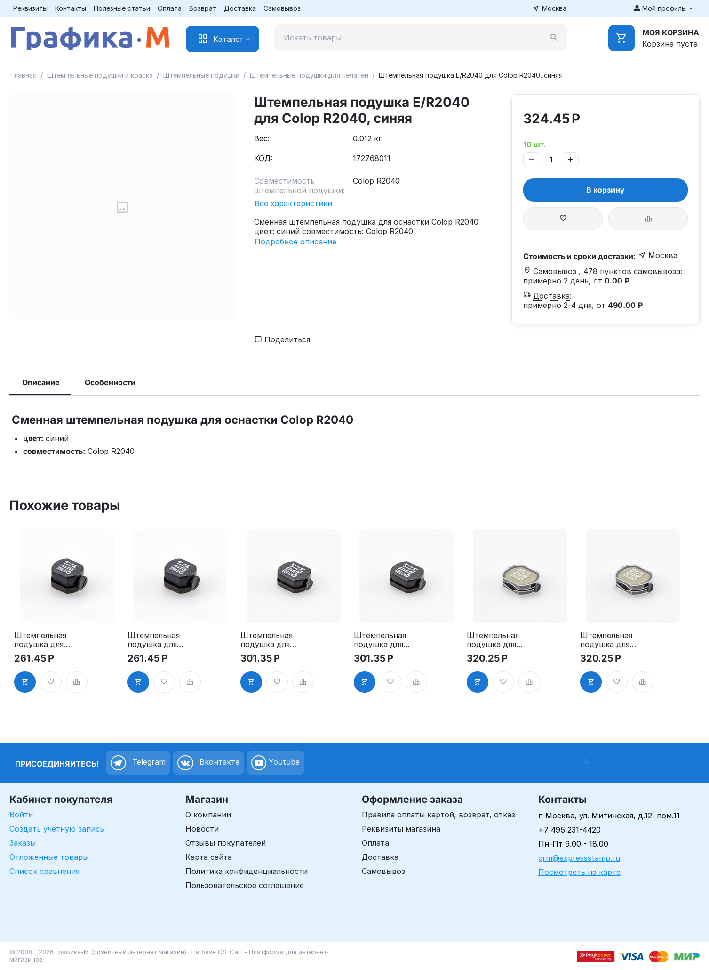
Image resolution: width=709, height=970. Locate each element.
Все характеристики (293, 203)
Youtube (275, 762)
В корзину (605, 189)
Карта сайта (208, 857)
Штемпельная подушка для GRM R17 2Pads (269, 640)
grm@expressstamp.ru (579, 858)
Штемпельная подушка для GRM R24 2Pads (496, 640)
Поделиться (282, 339)
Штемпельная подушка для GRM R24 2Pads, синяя (606, 640)
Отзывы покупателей (225, 843)
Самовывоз (282, 8)
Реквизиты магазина (401, 828)
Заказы (22, 843)
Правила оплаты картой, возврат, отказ (438, 814)
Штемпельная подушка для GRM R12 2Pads (42, 640)
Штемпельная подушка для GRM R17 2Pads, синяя (384, 640)
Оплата (170, 8)
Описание (41, 382)
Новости (202, 828)
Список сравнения (44, 871)
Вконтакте (208, 762)
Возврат (202, 8)
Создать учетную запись (56, 828)
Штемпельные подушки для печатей (309, 75)
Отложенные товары (48, 857)
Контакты (70, 8)
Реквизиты (30, 8)
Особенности (110, 382)
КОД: (263, 158)
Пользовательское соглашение (244, 885)
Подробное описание (295, 241)
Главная (23, 75)
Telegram (138, 762)
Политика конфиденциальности (246, 871)
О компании (208, 814)
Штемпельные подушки (201, 75)
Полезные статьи (122, 8)
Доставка (240, 8)
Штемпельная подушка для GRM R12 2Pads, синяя (157, 640)
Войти (21, 814)
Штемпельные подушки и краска (100, 75)
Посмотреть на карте (579, 872)
